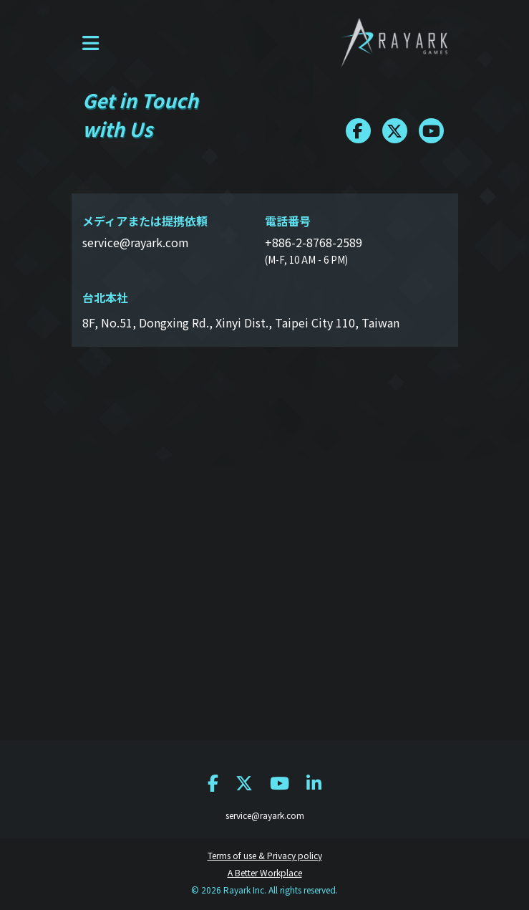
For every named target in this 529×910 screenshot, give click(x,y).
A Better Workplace (265, 872)
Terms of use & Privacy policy (265, 855)
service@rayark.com (264, 815)
